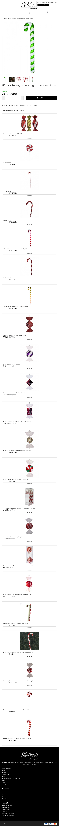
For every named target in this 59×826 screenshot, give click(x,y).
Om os (3, 780)
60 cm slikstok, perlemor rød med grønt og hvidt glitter (18, 652)
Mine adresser (5, 794)
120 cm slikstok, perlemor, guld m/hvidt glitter (16, 306)
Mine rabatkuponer (6, 798)
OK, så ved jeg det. (43, 4)
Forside (4, 18)
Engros (3, 782)
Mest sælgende (5, 774)
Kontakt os (4, 776)
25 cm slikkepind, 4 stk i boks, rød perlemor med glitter (18, 565)
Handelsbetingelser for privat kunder (11, 778)
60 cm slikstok (7, 277)
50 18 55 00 (11, 813)
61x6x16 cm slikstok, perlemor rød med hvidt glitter (17, 738)
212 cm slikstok (7, 191)
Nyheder (4, 772)
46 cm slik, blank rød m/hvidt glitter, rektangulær (17, 421)
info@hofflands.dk (9, 815)
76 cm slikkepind (7, 162)
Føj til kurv (41, 98)
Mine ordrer (4, 791)
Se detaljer (29, 138)
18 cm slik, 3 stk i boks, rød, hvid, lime (13, 133)
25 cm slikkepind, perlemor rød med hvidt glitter (16, 709)
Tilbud (3, 770)
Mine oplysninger (6, 796)
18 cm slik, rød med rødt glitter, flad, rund (14, 335)
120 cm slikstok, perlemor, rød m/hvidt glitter (15, 249)
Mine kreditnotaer (6, 793)
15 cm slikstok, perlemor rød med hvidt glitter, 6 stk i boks (19, 508)
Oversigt (4, 784)
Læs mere (52, 4)
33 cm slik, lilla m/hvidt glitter (11, 364)
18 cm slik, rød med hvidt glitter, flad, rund (14, 537)
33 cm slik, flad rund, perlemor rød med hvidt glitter (17, 594)
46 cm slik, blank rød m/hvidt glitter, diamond (15, 393)
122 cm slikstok (7, 220)
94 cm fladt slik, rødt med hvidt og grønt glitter (16, 479)
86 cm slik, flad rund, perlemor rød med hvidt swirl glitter (19, 681)
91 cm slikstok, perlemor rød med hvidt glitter (15, 623)
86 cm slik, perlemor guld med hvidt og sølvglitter (17, 450)
